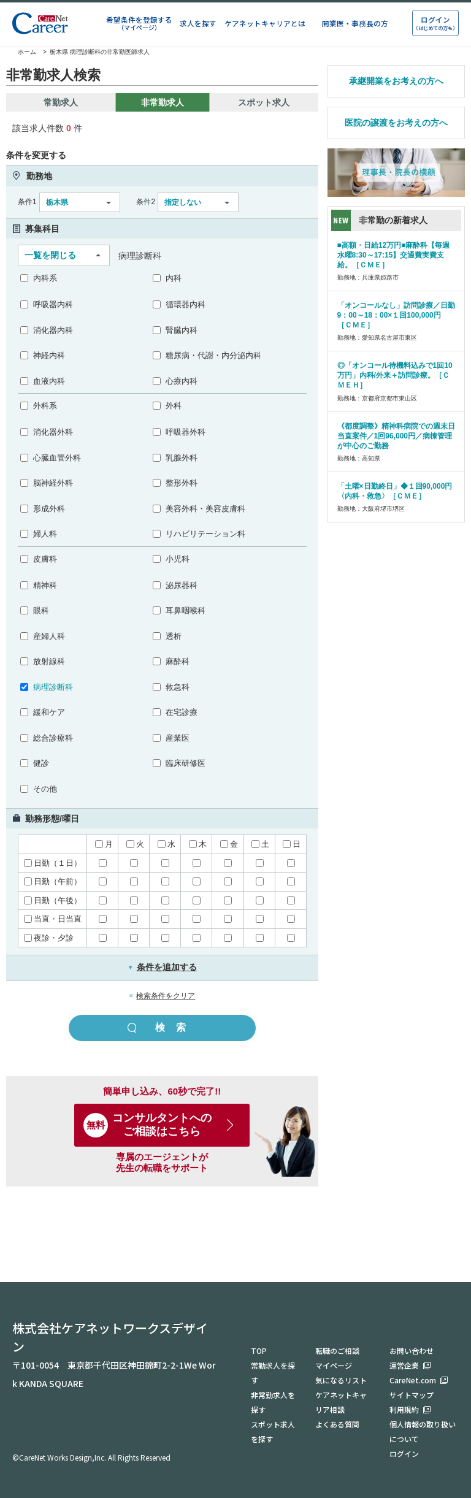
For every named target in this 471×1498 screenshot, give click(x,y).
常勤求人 (61, 102)
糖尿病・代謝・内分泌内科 (213, 355)
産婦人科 (49, 636)
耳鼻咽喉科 (185, 610)
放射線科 (49, 661)
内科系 (45, 278)
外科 (174, 405)
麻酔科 (178, 661)
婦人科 (45, 533)
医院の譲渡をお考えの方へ (396, 123)
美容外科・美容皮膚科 (205, 508)
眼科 (41, 610)
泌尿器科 (181, 585)
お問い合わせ (411, 1350)
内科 (174, 278)
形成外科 (49, 508)
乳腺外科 (181, 457)
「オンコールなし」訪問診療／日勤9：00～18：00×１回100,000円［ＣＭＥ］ (396, 315)
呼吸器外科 (185, 432)
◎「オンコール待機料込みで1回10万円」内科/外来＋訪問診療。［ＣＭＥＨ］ (395, 375)
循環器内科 (185, 304)
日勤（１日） (53, 863)
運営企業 (404, 1365)
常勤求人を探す (273, 1372)
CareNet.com (412, 1380)
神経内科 (49, 355)
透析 (174, 636)
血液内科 (49, 381)
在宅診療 (181, 712)
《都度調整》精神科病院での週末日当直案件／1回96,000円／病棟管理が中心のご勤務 (396, 436)
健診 (41, 763)
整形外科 (181, 482)
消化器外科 (53, 432)
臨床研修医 (185, 763)
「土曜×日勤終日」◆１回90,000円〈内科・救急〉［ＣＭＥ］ (395, 491)
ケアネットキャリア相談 (341, 1402)
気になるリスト (341, 1380)
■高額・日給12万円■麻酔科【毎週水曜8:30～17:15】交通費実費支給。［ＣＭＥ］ (393, 255)
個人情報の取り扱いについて (422, 1431)
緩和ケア (49, 712)
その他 (45, 788)
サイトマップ (411, 1394)
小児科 (178, 559)
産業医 (178, 738)
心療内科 (181, 381)
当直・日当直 (53, 918)
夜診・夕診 (49, 937)
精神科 (45, 585)
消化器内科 (53, 330)
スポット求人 (263, 102)
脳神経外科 (53, 482)
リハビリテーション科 (205, 533)
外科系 (45, 405)
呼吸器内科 (53, 304)
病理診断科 (53, 687)
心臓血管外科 (57, 457)
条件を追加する (162, 967)
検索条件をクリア (165, 996)
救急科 (178, 687)
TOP (259, 1350)
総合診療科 (53, 738)
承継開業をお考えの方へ (396, 81)
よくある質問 (337, 1424)
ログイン (404, 1453)
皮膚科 (45, 559)
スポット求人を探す (273, 1431)
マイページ (333, 1365)
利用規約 (404, 1409)
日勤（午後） (53, 900)
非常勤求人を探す (273, 1402)
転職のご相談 (337, 1350)
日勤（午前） (53, 881)
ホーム (21, 51)
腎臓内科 (181, 330)
